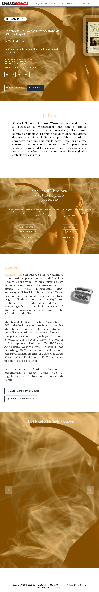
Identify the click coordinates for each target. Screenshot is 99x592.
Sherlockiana (12, 18)
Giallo (41, 67)
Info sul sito (72, 3)
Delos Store (27, 223)
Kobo (27, 234)
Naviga (38, 3)
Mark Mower (16, 41)
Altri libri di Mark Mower (23, 386)
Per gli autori (50, 3)
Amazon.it (70, 223)
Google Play (70, 234)
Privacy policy (56, 587)
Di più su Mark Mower (21, 394)
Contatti (61, 3)
